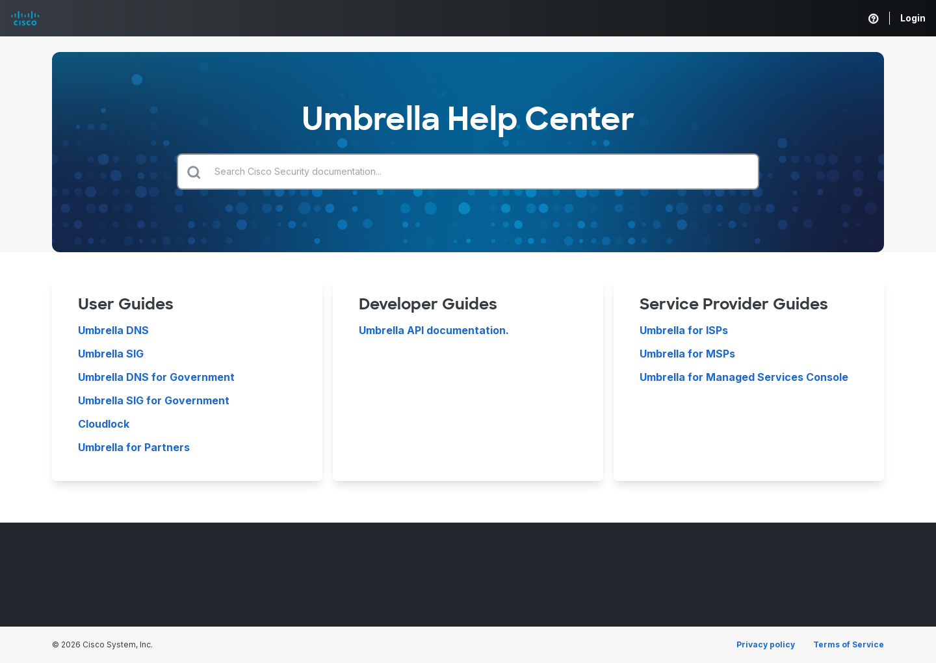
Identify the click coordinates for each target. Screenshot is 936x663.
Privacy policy (765, 644)
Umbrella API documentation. (434, 330)
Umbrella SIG (111, 353)
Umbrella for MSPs (687, 353)
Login (913, 17)
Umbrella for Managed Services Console (744, 377)
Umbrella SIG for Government (153, 400)
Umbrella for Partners (134, 447)
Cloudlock (103, 423)
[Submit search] (193, 171)
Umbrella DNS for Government (156, 377)
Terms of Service (848, 644)
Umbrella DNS (113, 330)
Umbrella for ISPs (684, 330)
